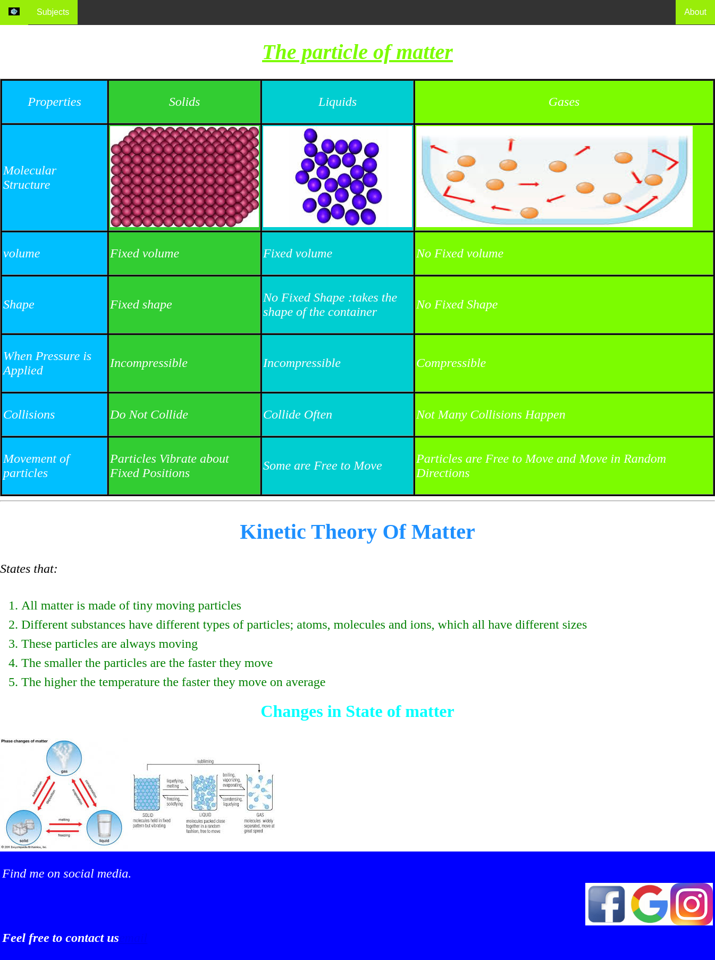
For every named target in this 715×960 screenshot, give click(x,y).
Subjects (53, 11)
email (133, 938)
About (695, 11)
